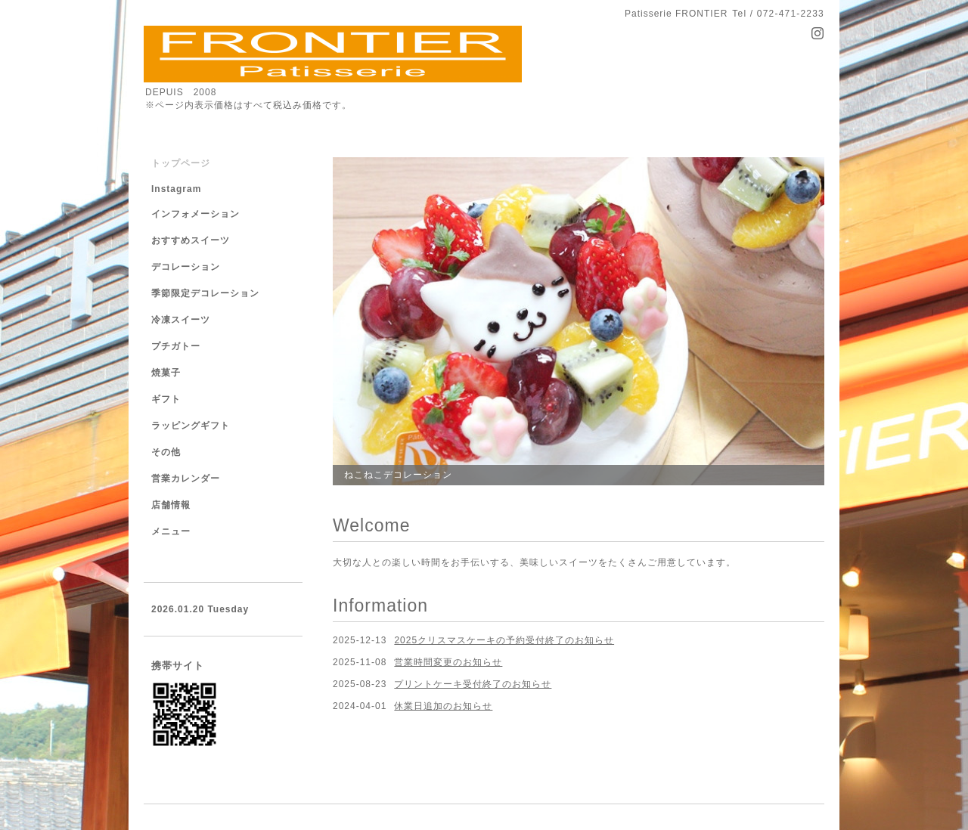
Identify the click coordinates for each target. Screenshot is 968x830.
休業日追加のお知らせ (443, 706)
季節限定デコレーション (205, 293)
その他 (166, 452)
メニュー (171, 531)
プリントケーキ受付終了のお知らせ (472, 684)
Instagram (176, 189)
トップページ (180, 163)
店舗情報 (171, 505)
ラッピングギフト (190, 425)
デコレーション (185, 267)
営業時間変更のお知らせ (448, 662)
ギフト (166, 399)
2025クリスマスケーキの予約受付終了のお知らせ (504, 640)
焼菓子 (166, 372)
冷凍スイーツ (180, 319)
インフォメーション (195, 214)
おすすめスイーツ (190, 240)
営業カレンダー (185, 478)
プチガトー (175, 346)
